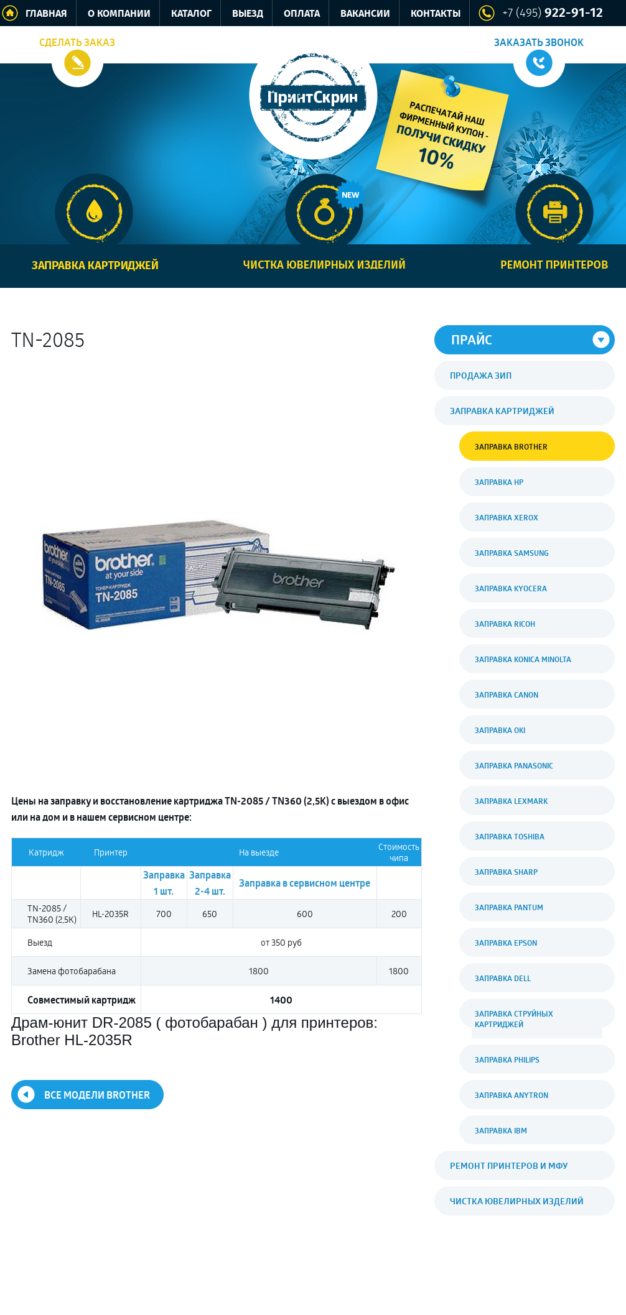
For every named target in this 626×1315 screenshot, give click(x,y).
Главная (46, 14)
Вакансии (365, 14)
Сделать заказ (77, 42)
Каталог (191, 14)
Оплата (302, 14)
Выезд (247, 14)
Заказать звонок (539, 42)
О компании (119, 14)
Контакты (435, 14)
